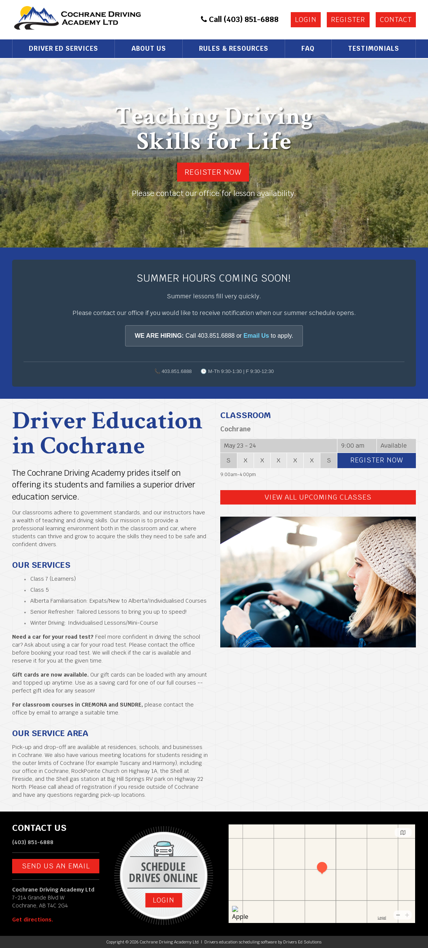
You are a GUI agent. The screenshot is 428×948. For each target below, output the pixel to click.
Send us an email (56, 866)
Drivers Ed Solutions (302, 942)
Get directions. (32, 919)
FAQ (308, 48)
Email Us (256, 335)
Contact (396, 19)
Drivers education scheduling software (240, 942)
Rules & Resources (233, 48)
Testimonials (373, 48)
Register (348, 19)
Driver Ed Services (63, 48)
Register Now (213, 172)
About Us (149, 48)
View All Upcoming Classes (318, 497)
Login (306, 19)
